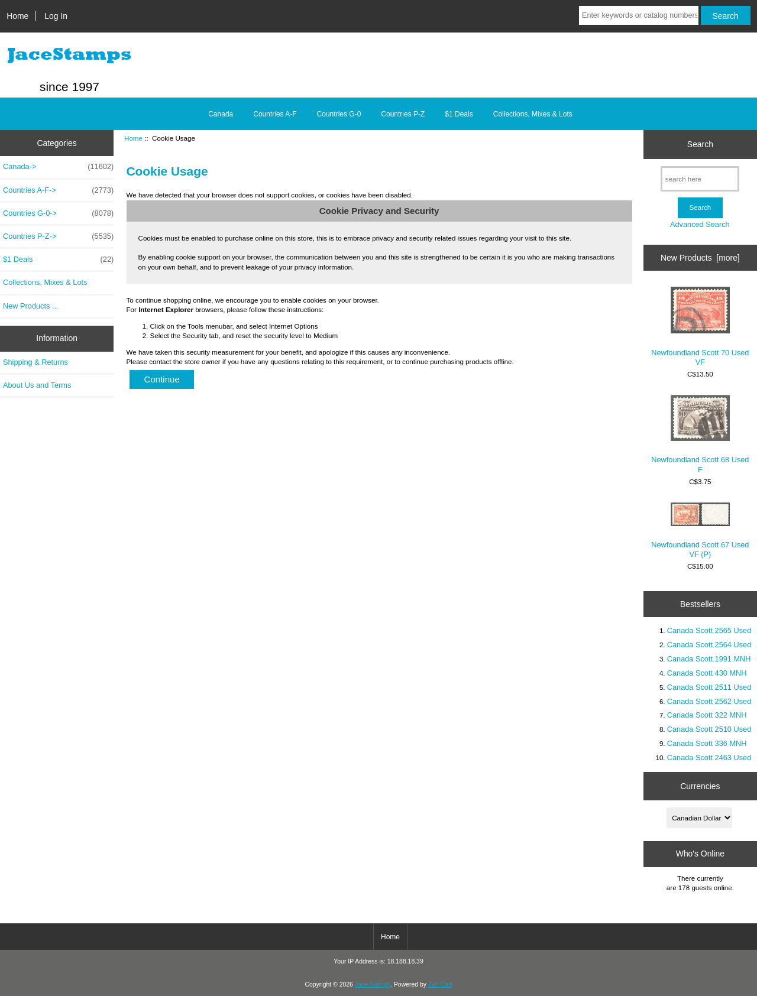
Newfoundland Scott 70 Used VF (700, 326)
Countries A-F (274, 114)
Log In (55, 16)
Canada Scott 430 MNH (707, 673)
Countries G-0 (339, 114)
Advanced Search (700, 224)
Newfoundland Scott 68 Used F (700, 434)
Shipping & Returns (35, 362)
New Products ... (31, 305)
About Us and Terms (37, 385)
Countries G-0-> (58, 213)
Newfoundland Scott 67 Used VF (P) (700, 530)
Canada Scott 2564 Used (709, 644)
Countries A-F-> (58, 190)
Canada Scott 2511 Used (709, 687)
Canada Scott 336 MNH (707, 743)
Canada (220, 114)
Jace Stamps (372, 984)
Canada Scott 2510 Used (709, 729)
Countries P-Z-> (58, 236)
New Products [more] (700, 257)
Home (17, 16)
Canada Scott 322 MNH (707, 714)
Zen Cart (440, 984)
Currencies (700, 786)
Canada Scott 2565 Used (709, 630)
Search (700, 144)
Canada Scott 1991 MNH (709, 658)
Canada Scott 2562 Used (709, 701)
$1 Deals (459, 114)
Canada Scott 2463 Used (709, 757)
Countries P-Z (403, 114)
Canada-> (58, 166)
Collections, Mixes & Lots (532, 114)
